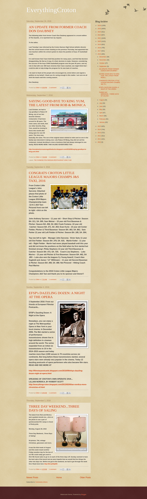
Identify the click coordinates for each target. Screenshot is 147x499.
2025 (99, 28)
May (101, 109)
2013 (99, 132)
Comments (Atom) (41, 482)
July (100, 103)
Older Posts (85, 477)
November (103, 60)
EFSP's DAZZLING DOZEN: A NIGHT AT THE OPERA (109, 88)
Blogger (83, 494)
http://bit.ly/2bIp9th (51, 464)
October (102, 63)
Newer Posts (32, 477)
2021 (99, 38)
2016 (99, 54)
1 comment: (53, 87)
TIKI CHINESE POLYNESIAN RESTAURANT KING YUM (52, 160)
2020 (99, 41)
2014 (99, 129)
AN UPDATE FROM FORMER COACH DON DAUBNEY (109, 70)
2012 (99, 136)
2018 (99, 48)
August (101, 100)
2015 (99, 126)
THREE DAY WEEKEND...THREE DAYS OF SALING (54, 408)
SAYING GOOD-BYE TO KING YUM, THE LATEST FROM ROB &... (109, 75)
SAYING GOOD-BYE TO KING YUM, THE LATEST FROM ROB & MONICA (57, 103)
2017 (99, 51)
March (101, 116)
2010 (99, 142)
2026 (99, 25)
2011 (99, 139)
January (102, 122)
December (103, 57)
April (101, 113)
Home (59, 477)
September (103, 66)
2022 (99, 35)
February (102, 119)
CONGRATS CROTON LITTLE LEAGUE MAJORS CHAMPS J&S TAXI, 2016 (54, 177)
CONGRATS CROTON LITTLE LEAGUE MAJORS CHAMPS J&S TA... (109, 82)
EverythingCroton (51, 10)
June (101, 106)
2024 (99, 32)
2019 (99, 44)
